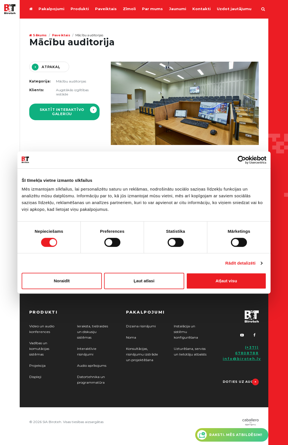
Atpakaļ (51, 67)
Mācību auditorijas (89, 35)
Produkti (80, 9)
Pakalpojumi (51, 9)
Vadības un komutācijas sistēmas (39, 348)
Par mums (152, 9)
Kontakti (201, 9)
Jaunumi (177, 9)
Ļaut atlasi (144, 280)
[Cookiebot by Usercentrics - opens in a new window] (241, 160)
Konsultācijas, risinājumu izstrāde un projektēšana (142, 354)
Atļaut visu (226, 280)
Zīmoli (129, 9)
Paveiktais (106, 9)
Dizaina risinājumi (141, 326)
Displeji (35, 377)
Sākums (38, 35)
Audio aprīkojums (91, 365)
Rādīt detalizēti (240, 263)
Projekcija (37, 365)
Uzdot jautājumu (234, 9)
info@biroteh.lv (242, 359)
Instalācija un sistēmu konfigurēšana (186, 332)
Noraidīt (62, 280)
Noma (131, 337)
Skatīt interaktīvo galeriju (62, 112)
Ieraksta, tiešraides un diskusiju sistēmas (92, 332)
